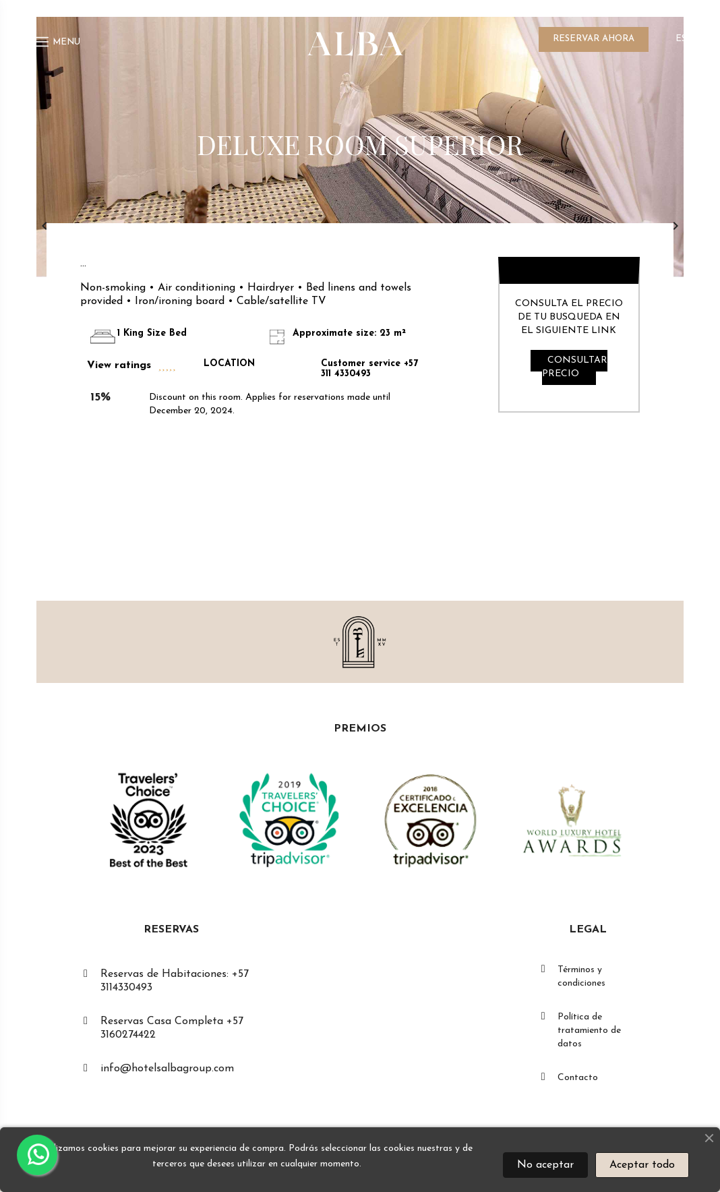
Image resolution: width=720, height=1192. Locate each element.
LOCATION (229, 364)
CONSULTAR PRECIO (574, 367)
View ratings (119, 365)
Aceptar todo (642, 1165)
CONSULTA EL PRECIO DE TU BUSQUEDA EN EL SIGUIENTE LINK (569, 317)
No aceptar (545, 1165)
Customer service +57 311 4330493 (369, 369)
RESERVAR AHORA (593, 38)
